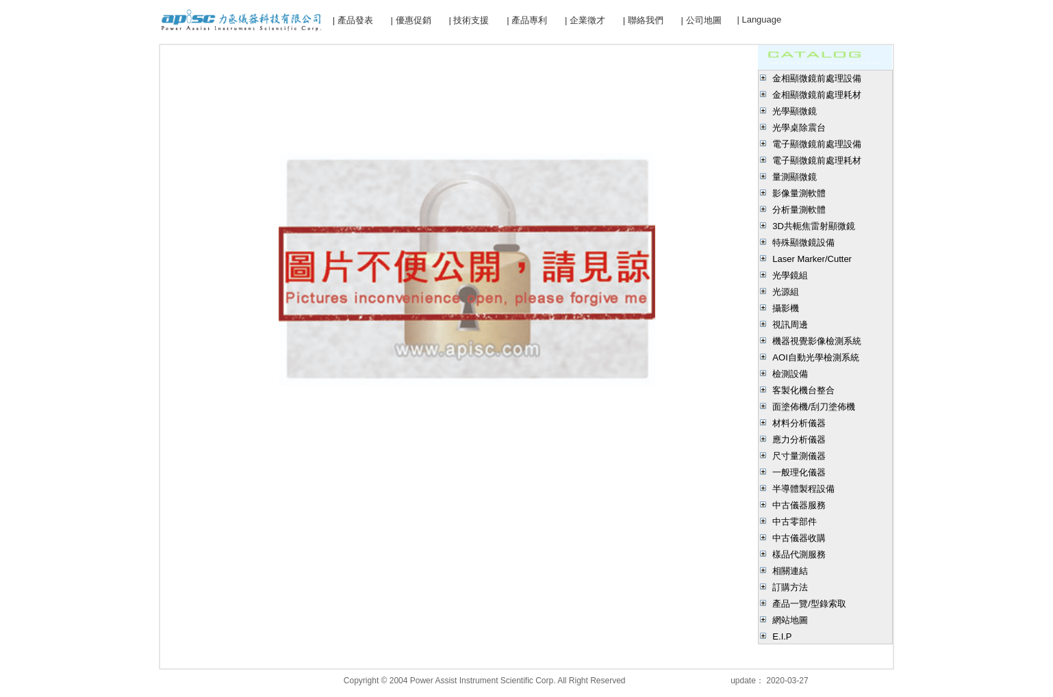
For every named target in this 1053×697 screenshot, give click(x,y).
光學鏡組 (790, 275)
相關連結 (790, 571)
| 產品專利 (527, 20)
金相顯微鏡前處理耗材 (816, 95)
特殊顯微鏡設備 (803, 242)
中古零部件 (794, 521)
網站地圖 (790, 620)
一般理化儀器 (799, 472)
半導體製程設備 (803, 489)
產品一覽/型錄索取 (809, 604)
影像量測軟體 (799, 193)
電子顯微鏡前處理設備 (816, 144)
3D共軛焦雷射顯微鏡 (813, 226)
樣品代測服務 (799, 554)
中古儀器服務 (799, 505)
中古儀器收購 (799, 538)
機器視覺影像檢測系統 (816, 341)
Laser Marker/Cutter (812, 259)
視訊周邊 (790, 324)
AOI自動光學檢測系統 (815, 357)
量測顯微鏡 (794, 177)
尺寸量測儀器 (799, 456)
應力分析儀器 (799, 439)
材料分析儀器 (799, 423)
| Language (759, 19)
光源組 (785, 292)
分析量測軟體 (799, 210)
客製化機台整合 (803, 390)
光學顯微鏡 (794, 111)
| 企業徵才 (585, 20)
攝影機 (785, 308)
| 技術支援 (468, 20)
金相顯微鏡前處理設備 (816, 78)
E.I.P (781, 636)
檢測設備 (790, 374)
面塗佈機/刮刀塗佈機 (813, 407)
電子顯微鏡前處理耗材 (816, 160)
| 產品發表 (353, 20)
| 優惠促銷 (411, 20)
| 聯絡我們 (643, 20)
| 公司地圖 (701, 20)
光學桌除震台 (799, 127)
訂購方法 (790, 587)
